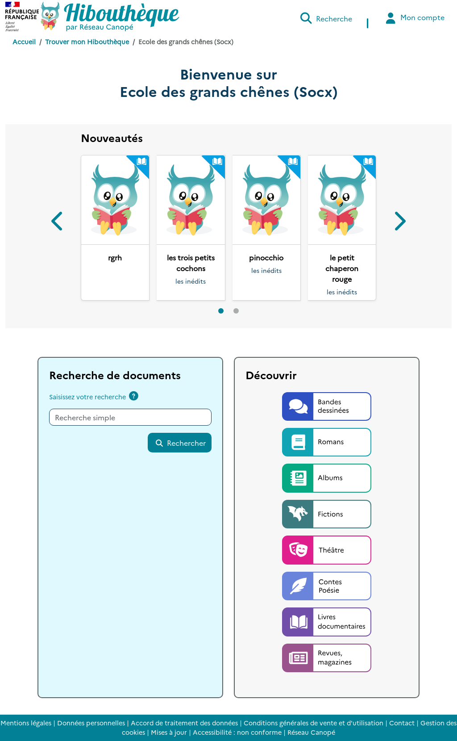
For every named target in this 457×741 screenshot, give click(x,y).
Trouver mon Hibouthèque (87, 41)
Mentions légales (25, 722)
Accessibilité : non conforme (237, 732)
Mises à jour (169, 732)
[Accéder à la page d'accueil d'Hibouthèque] (110, 16)
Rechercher (180, 443)
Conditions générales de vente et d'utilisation (313, 722)
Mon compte (414, 18)
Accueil (24, 41)
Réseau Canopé (311, 732)
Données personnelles (91, 722)
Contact (402, 722)
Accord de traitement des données (184, 722)
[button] (58, 222)
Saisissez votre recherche (87, 396)
